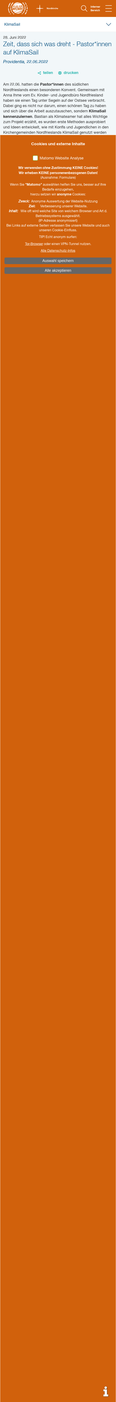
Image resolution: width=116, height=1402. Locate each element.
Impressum (17, 1240)
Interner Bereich (95, 9)
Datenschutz (18, 1248)
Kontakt (12, 1210)
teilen (48, 73)
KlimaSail (12, 24)
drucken (71, 73)
